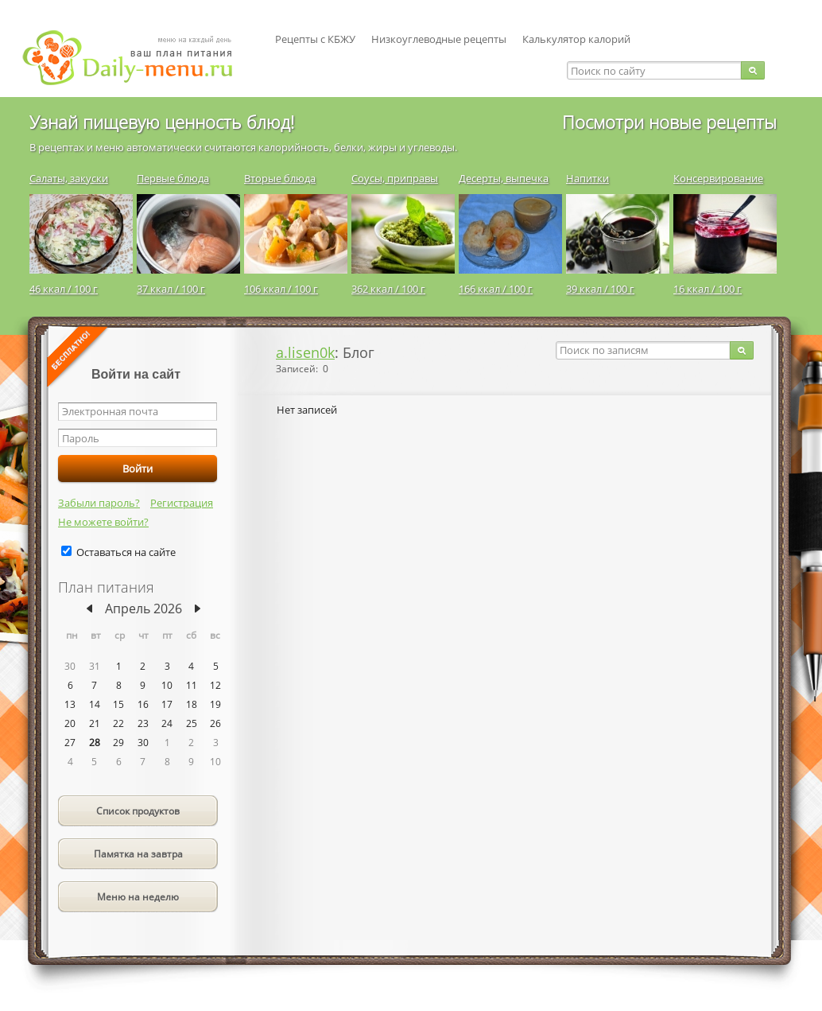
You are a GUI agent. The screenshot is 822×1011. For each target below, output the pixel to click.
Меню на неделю (138, 897)
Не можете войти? (103, 522)
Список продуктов (138, 811)
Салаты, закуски (68, 178)
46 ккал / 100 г (63, 289)
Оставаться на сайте (126, 552)
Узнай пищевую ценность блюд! (161, 122)
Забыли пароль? (99, 503)
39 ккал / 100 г (600, 289)
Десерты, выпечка (504, 178)
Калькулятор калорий (576, 39)
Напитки (587, 178)
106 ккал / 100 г (281, 289)
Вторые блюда (280, 178)
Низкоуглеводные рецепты (438, 39)
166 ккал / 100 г (496, 289)
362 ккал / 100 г (388, 289)
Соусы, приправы (394, 178)
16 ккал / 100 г (707, 289)
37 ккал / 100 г (171, 289)
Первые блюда (173, 178)
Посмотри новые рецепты (669, 122)
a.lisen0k (305, 352)
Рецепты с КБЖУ (315, 39)
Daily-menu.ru (137, 57)
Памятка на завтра (138, 854)
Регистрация (181, 503)
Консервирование (718, 178)
